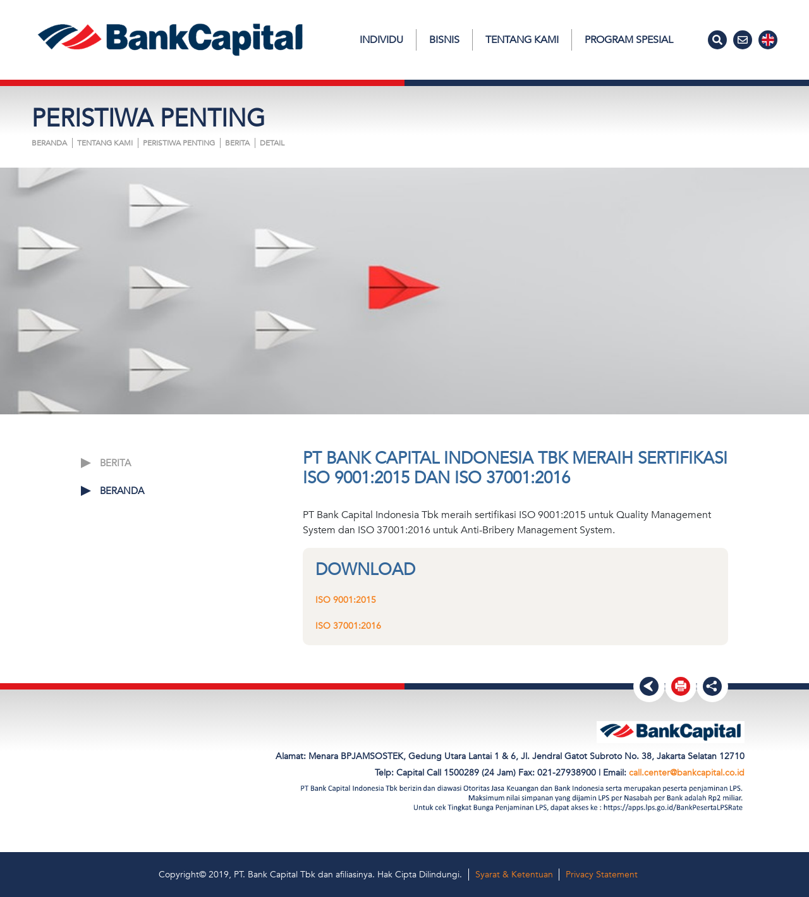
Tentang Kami (522, 40)
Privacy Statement (602, 875)
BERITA (237, 143)
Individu (381, 40)
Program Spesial (629, 40)
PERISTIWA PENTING (179, 143)
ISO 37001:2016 (348, 626)
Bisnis (444, 40)
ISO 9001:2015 (345, 600)
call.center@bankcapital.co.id (687, 773)
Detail (272, 143)
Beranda (49, 143)
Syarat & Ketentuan (514, 875)
